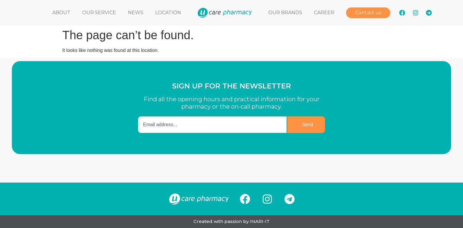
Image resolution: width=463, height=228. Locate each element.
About (61, 12)
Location (168, 12)
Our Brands (285, 12)
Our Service (99, 12)
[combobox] (212, 124)
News (135, 12)
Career (324, 12)
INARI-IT (260, 221)
